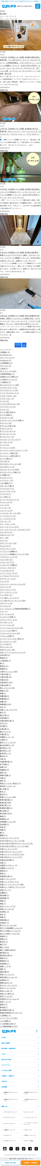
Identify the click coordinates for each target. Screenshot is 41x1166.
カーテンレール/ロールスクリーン (14, 450)
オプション (6, 423)
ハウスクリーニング (8, 557)
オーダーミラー (7, 437)
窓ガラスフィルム (8, 925)
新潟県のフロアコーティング (11, 1100)
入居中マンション (9, 671)
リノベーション (7, 625)
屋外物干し (5, 753)
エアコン (4, 409)
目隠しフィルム (7, 909)
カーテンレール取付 (9, 453)
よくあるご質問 (6, 1070)
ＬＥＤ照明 (5, 1021)
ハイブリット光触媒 (8, 551)
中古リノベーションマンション (12, 652)
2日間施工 (5, 352)
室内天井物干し (7, 745)
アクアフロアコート (9, 390)
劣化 (3, 707)
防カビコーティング (8, 985)
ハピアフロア (6, 559)
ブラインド (5, 587)
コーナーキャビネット (9, 499)
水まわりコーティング (9, 838)
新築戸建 (5, 802)
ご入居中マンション (8, 379)
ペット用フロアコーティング (13, 600)
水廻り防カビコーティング (11, 857)
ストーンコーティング (9, 527)
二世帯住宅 (5, 660)
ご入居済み (5, 382)
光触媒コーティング (9, 1130)
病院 (3, 903)
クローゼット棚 (7, 486)
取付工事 (4, 715)
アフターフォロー (8, 396)
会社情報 (4, 1087)
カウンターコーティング (10, 439)
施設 (3, 816)
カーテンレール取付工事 (10, 456)
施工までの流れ (6, 1059)
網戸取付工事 (6, 955)
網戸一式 (4, 947)
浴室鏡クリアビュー (8, 865)
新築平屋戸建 (6, 800)
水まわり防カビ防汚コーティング (14, 846)
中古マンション (7, 650)
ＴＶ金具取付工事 (8, 1024)
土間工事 (4, 729)
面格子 (4, 1004)
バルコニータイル (8, 568)
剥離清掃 (5, 704)
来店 (3, 827)
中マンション (6, 647)
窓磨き (4, 939)
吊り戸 (4, 723)
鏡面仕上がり (6, 983)
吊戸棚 (4, 726)
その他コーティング (9, 1141)
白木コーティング (8, 906)
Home (2, 11)
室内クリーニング (8, 742)
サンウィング (6, 502)
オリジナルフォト (8, 431)
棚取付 (4, 835)
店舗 (3, 767)
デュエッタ (5, 546)
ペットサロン (6, 595)
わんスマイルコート (9, 385)
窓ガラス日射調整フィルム (11, 928)
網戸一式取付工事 (8, 950)
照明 (3, 873)
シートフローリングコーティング (31, 1123)
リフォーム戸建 (7, 636)
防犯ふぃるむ (6, 991)
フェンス (4, 581)
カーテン (4, 445)
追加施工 (4, 980)
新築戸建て (5, 805)
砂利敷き (4, 912)
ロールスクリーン (8, 641)
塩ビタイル (5, 731)
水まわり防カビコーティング (12, 841)
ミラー (4, 611)
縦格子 (4, 958)
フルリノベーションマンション (12, 584)
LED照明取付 (6, 363)
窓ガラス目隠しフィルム (10, 931)
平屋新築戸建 (6, 761)
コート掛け (5, 497)
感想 (3, 772)
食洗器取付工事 (7, 1010)
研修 (3, 914)
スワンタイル (6, 532)
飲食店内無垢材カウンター (11, 1013)
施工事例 (4, 811)
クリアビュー (6, 480)
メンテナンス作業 (8, 617)
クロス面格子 (6, 483)
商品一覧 (4, 1106)
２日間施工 (5, 1015)
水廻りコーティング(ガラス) (12, 854)
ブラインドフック (8, 589)
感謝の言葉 (5, 775)
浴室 (3, 862)
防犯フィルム (6, 996)
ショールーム (6, 510)
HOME (4, 1037)
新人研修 (4, 789)
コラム (4, 1054)
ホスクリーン (6, 603)
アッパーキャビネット (9, 393)
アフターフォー (7, 398)
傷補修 (4, 669)
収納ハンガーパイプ (8, 710)
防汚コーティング (8, 988)
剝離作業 (4, 696)
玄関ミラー (5, 890)
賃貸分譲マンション (8, 977)
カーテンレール (7, 448)
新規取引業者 (6, 808)
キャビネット (6, 478)
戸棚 (3, 778)
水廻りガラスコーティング (11, 852)
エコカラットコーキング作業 (12, 420)
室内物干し (5, 748)
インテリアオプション (10, 404)
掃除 (3, 781)
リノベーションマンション (11, 628)
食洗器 (4, 1007)
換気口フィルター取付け (10, 783)
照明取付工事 (6, 876)
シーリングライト (8, 518)
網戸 (3, 944)
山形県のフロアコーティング (31, 1100)
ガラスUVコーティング (10, 464)
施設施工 (4, 819)
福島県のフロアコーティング (11, 1093)
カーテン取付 (6, 458)
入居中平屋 (5, 674)
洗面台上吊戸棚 (7, 860)
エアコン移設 (6, 415)
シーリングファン (8, 516)
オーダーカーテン (8, 434)
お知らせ (4, 1081)
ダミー (4, 538)
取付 (3, 712)
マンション (5, 606)
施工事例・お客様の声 (9, 1048)
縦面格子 (4, 961)
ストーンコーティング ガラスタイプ (15, 529)
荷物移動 (4, 963)
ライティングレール (8, 619)
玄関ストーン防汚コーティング (12, 887)
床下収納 (4, 764)
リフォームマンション (10, 633)
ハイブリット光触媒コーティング (14, 554)
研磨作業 (4, 920)
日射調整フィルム (8, 822)
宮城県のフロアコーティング (31, 1093)
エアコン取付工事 (8, 412)
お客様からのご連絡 (9, 377)
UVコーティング (8, 371)
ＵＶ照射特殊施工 (9, 1026)
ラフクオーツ (6, 622)
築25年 (4, 942)
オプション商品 (28, 1141)
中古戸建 (5, 655)
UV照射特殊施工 (7, 374)
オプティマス (6, 428)
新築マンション (8, 797)
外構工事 (4, 734)
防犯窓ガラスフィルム (9, 999)
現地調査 (4, 898)
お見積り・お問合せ (8, 1076)
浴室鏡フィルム (7, 868)
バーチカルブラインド (9, 576)
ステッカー (5, 521)
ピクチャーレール (8, 579)
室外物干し (5, 751)
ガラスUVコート (7, 467)
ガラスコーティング (9, 469)
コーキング (5, 494)
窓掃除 (4, 936)
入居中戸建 (6, 677)
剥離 (3, 701)
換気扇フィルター (8, 786)
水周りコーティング (8, 849)
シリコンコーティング (10, 513)
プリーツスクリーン (8, 592)
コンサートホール (8, 491)
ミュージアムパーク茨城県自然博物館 (15, 609)
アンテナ (4, 401)
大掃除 (4, 740)
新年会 (4, 794)
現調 (3, 901)
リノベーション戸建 (8, 630)
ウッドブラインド (8, 407)
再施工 (4, 690)
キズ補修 (5, 475)
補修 (3, 969)
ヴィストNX (5, 644)
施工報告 (3, 13)
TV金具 (4, 368)
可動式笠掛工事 (7, 720)
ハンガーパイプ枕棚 (8, 565)
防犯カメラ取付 (7, 993)
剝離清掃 (4, 699)
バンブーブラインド (8, 573)
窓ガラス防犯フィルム (10, 933)
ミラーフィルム (7, 614)
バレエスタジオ (7, 570)
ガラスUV (5, 461)
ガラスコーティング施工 (10, 472)
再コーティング (7, 688)
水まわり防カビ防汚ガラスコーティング (16, 843)
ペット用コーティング (9, 598)
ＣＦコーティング (8, 1018)
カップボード (6, 442)
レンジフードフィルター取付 (12, 639)
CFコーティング (7, 357)
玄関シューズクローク (9, 882)
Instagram (5, 360)
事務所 (4, 658)
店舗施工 (4, 770)
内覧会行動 (5, 685)
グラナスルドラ (7, 488)
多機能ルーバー (7, 737)
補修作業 (4, 972)
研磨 (3, 917)
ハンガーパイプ (7, 562)
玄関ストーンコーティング (12, 884)
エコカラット (6, 417)
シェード (4, 505)
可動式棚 (4, 718)
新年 (3, 791)
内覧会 (4, 680)
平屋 (3, 759)
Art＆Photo (6, 355)
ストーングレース (7, 524)
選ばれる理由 (6, 1043)
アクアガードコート (8, 387)
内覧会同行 (6, 682)
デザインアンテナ (8, 543)
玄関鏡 (4, 892)
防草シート (5, 1002)
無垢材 (4, 871)
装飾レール (5, 966)
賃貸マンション (7, 974)
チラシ (4, 540)
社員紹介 (4, 923)
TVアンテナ (5, 366)
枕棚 (3, 830)
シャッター (5, 508)
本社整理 (4, 824)
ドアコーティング (8, 549)
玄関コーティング (8, 879)
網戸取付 (4, 953)
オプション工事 (8, 426)
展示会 (4, 756)
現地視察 (4, 895)
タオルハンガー (7, 535)
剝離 (3, 693)
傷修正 (4, 666)
